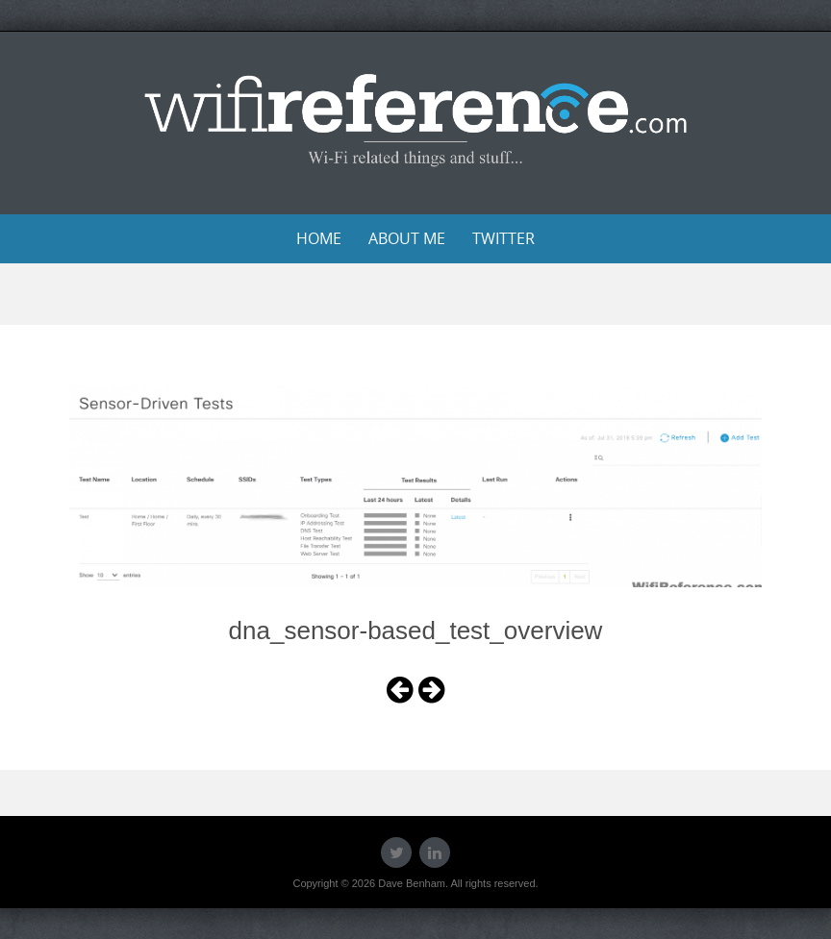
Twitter (503, 238)
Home (318, 238)
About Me (406, 238)
